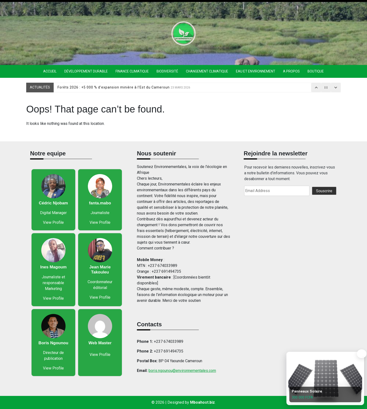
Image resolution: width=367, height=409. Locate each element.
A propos (291, 71)
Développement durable (86, 71)
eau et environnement (255, 71)
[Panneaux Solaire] (324, 378)
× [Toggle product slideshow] (362, 356)
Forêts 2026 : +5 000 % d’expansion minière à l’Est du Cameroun (124, 87)
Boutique (316, 71)
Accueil (50, 71)
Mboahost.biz (202, 402)
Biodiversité (167, 71)
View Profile (53, 222)
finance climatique (132, 71)
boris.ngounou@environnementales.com (182, 370)
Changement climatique (207, 71)
